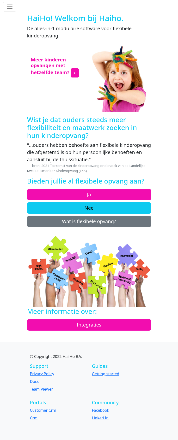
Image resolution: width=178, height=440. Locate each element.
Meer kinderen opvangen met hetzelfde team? (50, 66)
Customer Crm (43, 410)
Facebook (100, 410)
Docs (34, 381)
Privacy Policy (42, 373)
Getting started (105, 373)
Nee (89, 208)
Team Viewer (41, 389)
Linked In (100, 418)
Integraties (89, 324)
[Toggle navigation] (9, 7)
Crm (34, 418)
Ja (89, 194)
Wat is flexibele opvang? (89, 221)
